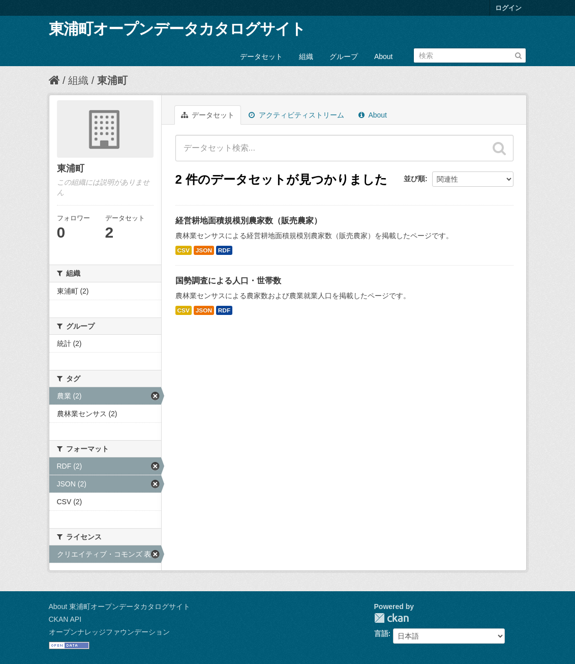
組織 (306, 56)
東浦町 (112, 80)
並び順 (414, 179)
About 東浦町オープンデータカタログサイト (119, 606)
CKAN (391, 618)
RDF (224, 250)
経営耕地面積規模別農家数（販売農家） (248, 220)
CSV (183, 250)
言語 (381, 633)
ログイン (508, 8)
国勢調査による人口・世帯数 (228, 280)
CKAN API (65, 619)
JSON (204, 250)
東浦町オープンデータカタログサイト (177, 28)
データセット (261, 56)
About (383, 56)
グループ (343, 56)
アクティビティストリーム (296, 115)
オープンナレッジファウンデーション (109, 632)
